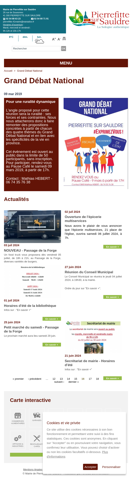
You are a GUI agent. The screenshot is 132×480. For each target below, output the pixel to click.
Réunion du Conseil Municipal (89, 272)
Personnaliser (111, 467)
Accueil (8, 70)
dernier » (73, 381)
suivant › (59, 381)
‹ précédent (34, 378)
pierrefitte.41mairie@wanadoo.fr (18, 21)
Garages (36, 420)
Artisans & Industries (17, 445)
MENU (66, 63)
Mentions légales (32, 469)
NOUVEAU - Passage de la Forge (30, 250)
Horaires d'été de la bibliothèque (30, 306)
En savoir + (112, 246)
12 (54, 378)
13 (61, 378)
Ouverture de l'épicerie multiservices (83, 219)
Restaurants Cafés (37, 445)
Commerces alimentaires (17, 422)
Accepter (90, 467)
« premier (18, 378)
